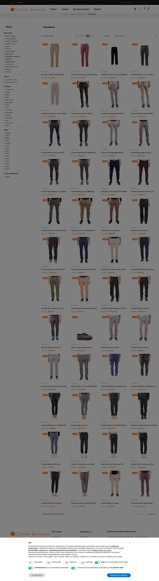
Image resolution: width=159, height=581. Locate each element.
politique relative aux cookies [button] (101, 550)
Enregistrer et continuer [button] (118, 575)
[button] (129, 542)
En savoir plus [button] (37, 575)
